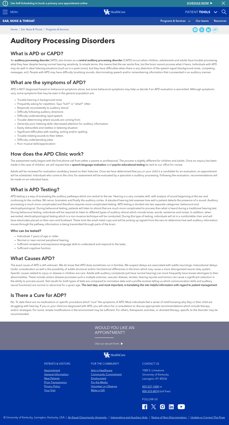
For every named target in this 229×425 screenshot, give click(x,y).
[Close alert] (223, 3)
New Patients (52, 378)
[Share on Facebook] (195, 30)
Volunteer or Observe (104, 386)
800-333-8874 (150, 391)
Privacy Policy (52, 386)
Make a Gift (98, 390)
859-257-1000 (150, 387)
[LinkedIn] (171, 407)
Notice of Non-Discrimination (169, 417)
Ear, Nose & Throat (31, 29)
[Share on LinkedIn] (208, 30)
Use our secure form (109, 344)
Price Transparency (55, 382)
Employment (98, 378)
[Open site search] (224, 12)
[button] (10, 12)
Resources (220, 21)
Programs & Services (173, 21)
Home (14, 29)
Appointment (52, 370)
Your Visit (49, 390)
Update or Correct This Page (208, 417)
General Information (56, 374)
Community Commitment (106, 374)
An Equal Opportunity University (87, 417)
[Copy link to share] (215, 29)
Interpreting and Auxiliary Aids (129, 417)
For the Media (99, 382)
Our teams (202, 21)
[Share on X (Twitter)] (201, 30)
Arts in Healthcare (101, 370)
